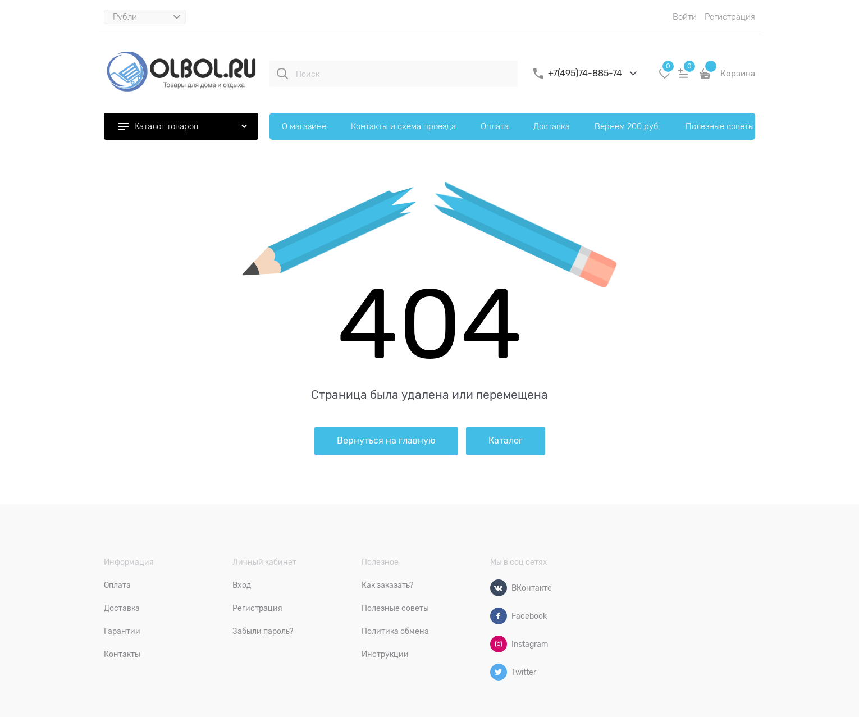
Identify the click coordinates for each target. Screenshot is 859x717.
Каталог (505, 441)
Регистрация (730, 16)
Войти (685, 16)
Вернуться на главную (386, 441)
